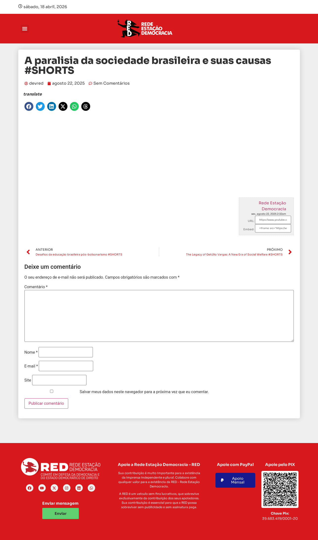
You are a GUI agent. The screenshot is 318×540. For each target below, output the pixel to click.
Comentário (36, 287)
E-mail (31, 366)
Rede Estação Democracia (272, 206)
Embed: (248, 229)
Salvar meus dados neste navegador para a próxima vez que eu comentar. (144, 392)
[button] (25, 29)
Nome (31, 352)
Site (27, 380)
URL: (251, 221)
